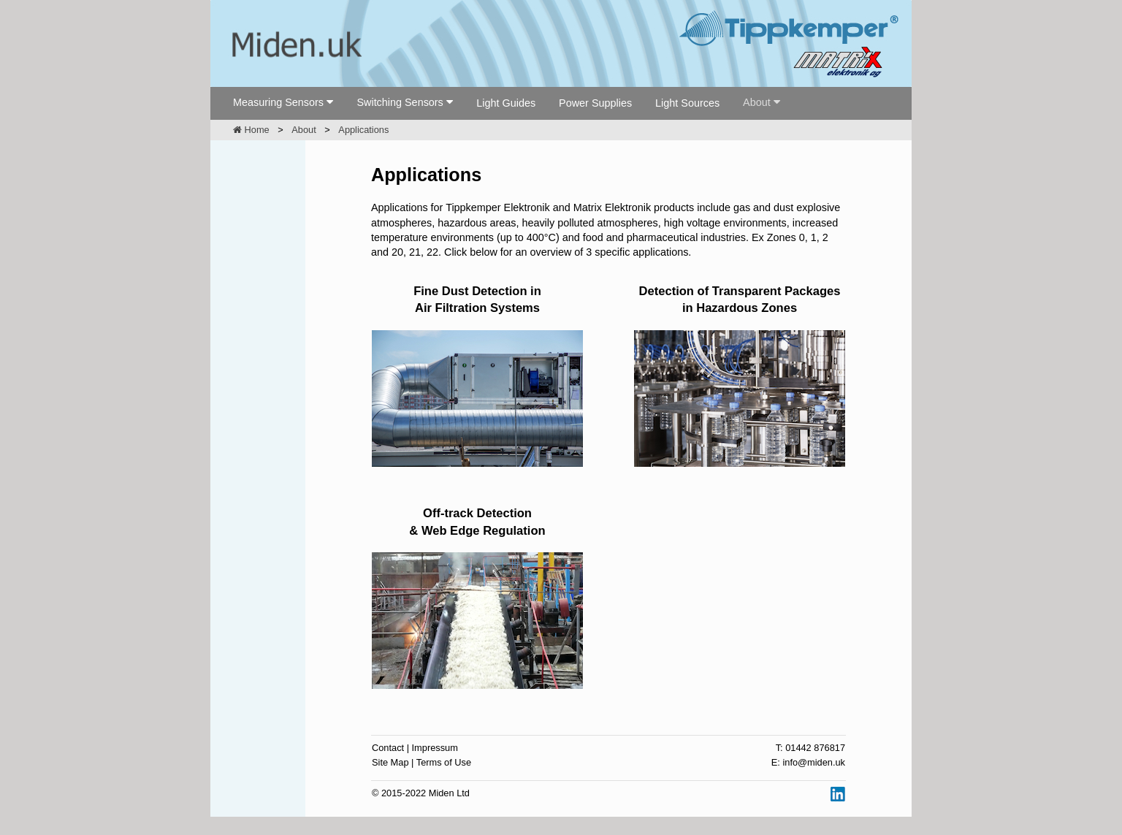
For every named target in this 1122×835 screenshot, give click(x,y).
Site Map (390, 762)
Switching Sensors (399, 102)
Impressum (435, 747)
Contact (388, 747)
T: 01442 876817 (810, 747)
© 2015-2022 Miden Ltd (421, 793)
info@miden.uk (813, 762)
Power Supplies (595, 103)
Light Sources (687, 103)
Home (251, 129)
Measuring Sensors (278, 102)
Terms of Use (443, 762)
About (757, 102)
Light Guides (505, 103)
